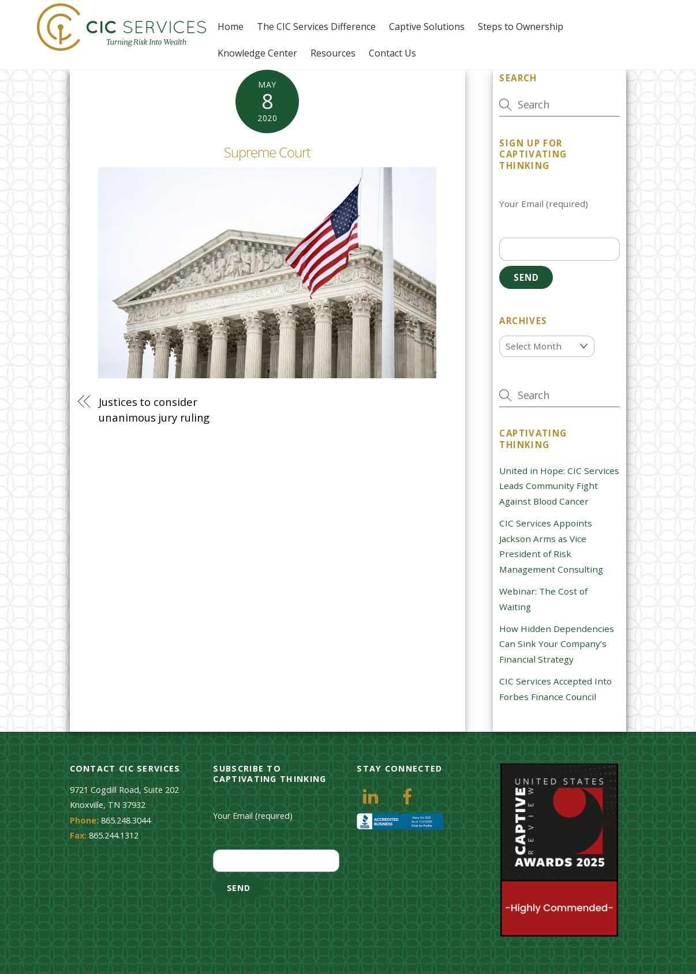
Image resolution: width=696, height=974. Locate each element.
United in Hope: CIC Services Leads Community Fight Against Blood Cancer (559, 486)
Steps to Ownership (520, 26)
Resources (333, 53)
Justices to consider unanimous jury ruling (154, 409)
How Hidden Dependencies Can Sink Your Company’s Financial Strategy (556, 644)
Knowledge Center (257, 53)
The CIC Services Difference (316, 26)
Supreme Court (267, 151)
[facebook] (409, 795)
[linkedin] (372, 795)
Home (231, 26)
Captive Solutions (427, 26)
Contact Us (392, 53)
